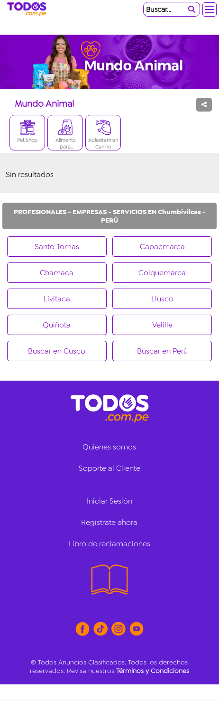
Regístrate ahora (109, 522)
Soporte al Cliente (109, 468)
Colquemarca (162, 273)
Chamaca (56, 273)
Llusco (162, 299)
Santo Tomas (57, 247)
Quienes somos (109, 447)
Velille (162, 325)
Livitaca (57, 299)
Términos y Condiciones (152, 670)
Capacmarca (162, 247)
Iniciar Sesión (109, 501)
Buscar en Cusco (56, 351)
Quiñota (57, 325)
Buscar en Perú (162, 351)
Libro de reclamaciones (109, 544)
